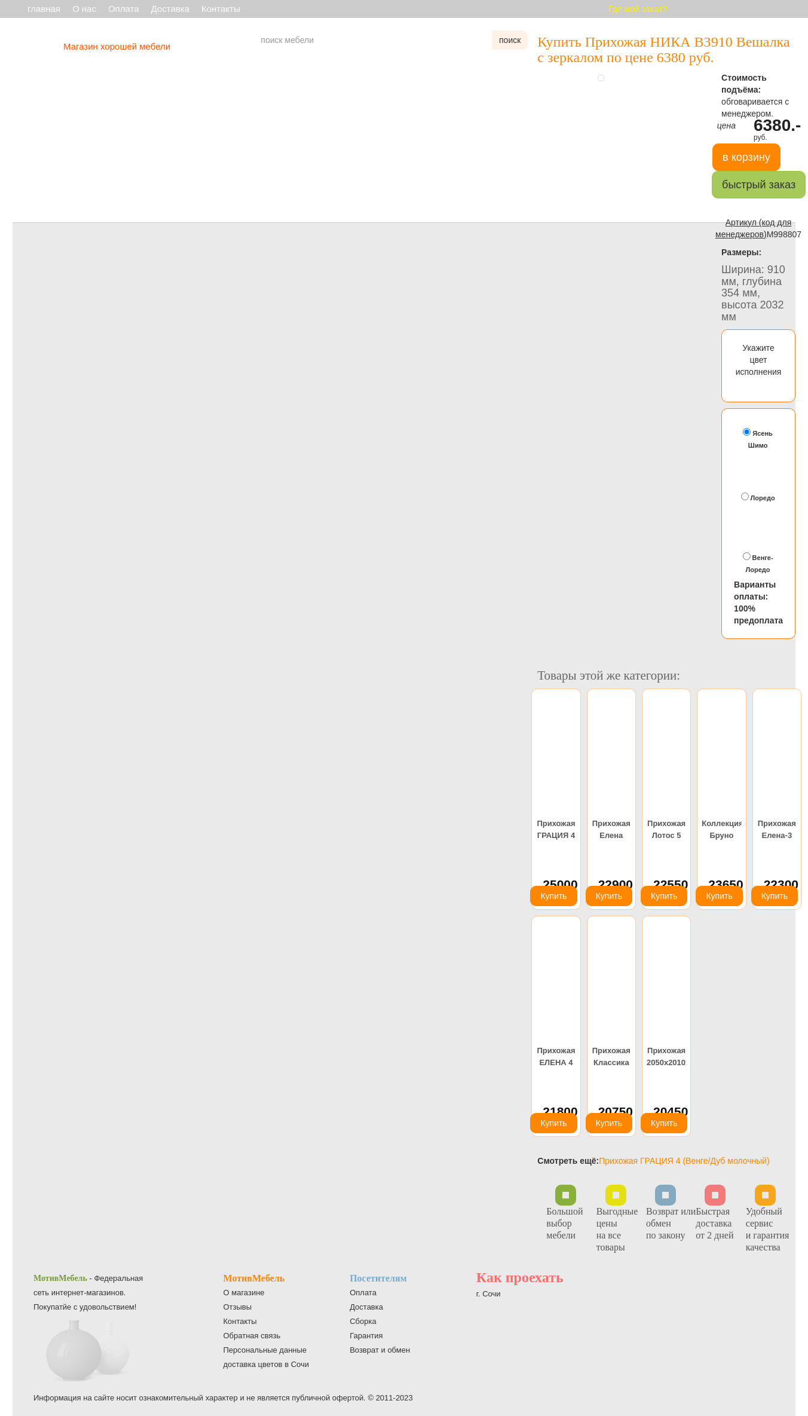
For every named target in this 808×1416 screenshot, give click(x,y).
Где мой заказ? (637, 9)
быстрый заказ (758, 185)
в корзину (746, 157)
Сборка (363, 1321)
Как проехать (520, 1277)
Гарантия (366, 1335)
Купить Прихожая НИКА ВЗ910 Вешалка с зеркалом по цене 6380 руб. (663, 49)
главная (43, 9)
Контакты (220, 9)
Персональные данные (265, 1349)
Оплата (123, 9)
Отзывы (238, 1306)
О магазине (244, 1292)
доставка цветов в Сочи (267, 1364)
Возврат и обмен (380, 1349)
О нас (84, 9)
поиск (510, 40)
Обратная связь (252, 1335)
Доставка (170, 9)
